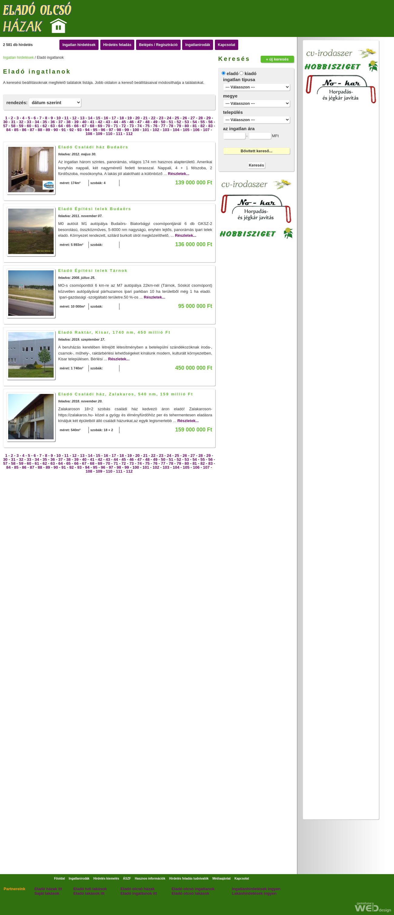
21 (145, 118)
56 (210, 122)
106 (196, 129)
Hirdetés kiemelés (106, 878)
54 (194, 122)
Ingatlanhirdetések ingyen (256, 889)
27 (193, 118)
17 (114, 118)
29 (208, 118)
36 (53, 122)
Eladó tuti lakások (90, 889)
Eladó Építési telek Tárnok (93, 270)
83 (210, 126)
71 (116, 126)
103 (166, 129)
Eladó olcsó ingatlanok (193, 889)
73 (131, 126)
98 (119, 129)
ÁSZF (127, 878)
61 (37, 126)
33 (29, 122)
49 (155, 122)
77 (163, 126)
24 (169, 118)
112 (129, 133)
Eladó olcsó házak (138, 889)
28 (201, 118)
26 (185, 118)
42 (100, 122)
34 (37, 122)
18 (121, 118)
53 (187, 122)
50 (163, 122)
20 (137, 118)
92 (71, 129)
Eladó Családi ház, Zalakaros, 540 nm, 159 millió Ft (125, 394)
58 (13, 126)
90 (56, 129)
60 (29, 126)
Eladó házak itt (48, 889)
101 (145, 129)
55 (202, 122)
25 (177, 118)
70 (108, 126)
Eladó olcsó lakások (190, 893)
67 (84, 126)
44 (116, 122)
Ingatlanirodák (197, 45)
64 (60, 126)
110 (109, 133)
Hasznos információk (150, 878)
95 (95, 129)
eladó (233, 73)
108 (89, 133)
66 (76, 126)
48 (147, 122)
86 (24, 129)
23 (161, 118)
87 (32, 129)
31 (13, 122)
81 (194, 126)
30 (5, 122)
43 (108, 122)
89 (48, 129)
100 (135, 129)
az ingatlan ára (239, 128)
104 (176, 129)
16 (106, 118)
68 (92, 126)
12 (74, 118)
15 (98, 118)
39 (76, 122)
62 (45, 126)
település (233, 112)
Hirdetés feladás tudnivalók (189, 878)
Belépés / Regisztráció (158, 45)
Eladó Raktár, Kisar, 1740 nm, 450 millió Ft (114, 332)
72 (124, 126)
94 (87, 129)
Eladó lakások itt (89, 893)
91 (64, 129)
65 (68, 126)
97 (111, 129)
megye (230, 95)
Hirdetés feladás (117, 45)
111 (119, 133)
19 (129, 118)
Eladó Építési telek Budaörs (94, 208)
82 (202, 126)
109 (99, 133)
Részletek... (178, 173)
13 (82, 118)
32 (21, 122)
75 (147, 126)
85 (16, 129)
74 (139, 126)
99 (127, 129)
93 (79, 129)
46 (131, 122)
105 (186, 129)
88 (40, 129)
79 (179, 126)
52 (179, 122)
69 (100, 126)
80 (187, 126)
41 (92, 122)
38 (68, 122)
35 (45, 122)
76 (155, 126)
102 (156, 129)
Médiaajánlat (221, 878)
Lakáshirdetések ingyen (254, 893)
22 (153, 118)
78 (171, 126)
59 (21, 126)
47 (139, 122)
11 (66, 118)
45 (124, 122)
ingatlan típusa (239, 79)
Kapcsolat (226, 45)
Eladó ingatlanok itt (139, 893)
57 (5, 126)
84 (8, 129)
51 (171, 122)
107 (206, 129)
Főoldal (59, 878)
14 (90, 118)
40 (84, 122)
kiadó (250, 73)
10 (58, 118)
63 (53, 126)
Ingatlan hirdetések (78, 45)
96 (103, 129)
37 (60, 122)
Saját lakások (46, 893)
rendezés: (17, 102)
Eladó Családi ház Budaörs (93, 147)
